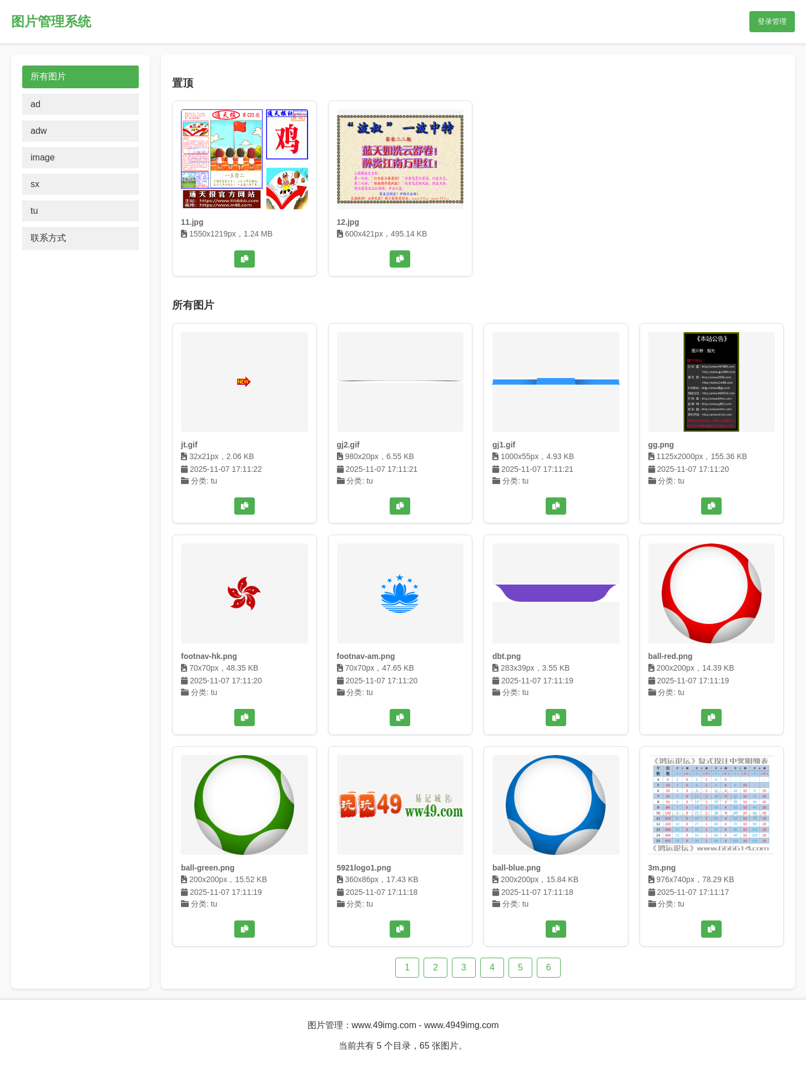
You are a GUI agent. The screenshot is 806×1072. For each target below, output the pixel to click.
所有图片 (48, 76)
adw (39, 130)
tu (34, 210)
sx (35, 184)
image (43, 157)
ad (36, 104)
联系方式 (48, 238)
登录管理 (772, 21)
